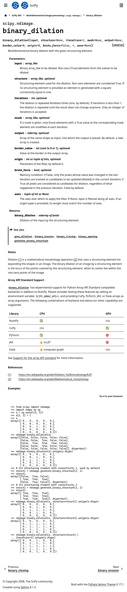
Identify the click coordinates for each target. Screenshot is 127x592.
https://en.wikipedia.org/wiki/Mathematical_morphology (53, 379)
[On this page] (121, 5)
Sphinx (25, 587)
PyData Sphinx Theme (101, 584)
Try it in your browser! (111, 396)
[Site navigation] (6, 5)
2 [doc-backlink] (9, 379)
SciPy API (16, 15)
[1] (20, 259)
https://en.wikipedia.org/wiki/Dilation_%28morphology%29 (55, 374)
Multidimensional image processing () (53, 15)
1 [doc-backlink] (9, 374)
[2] (75, 259)
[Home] (5, 15)
